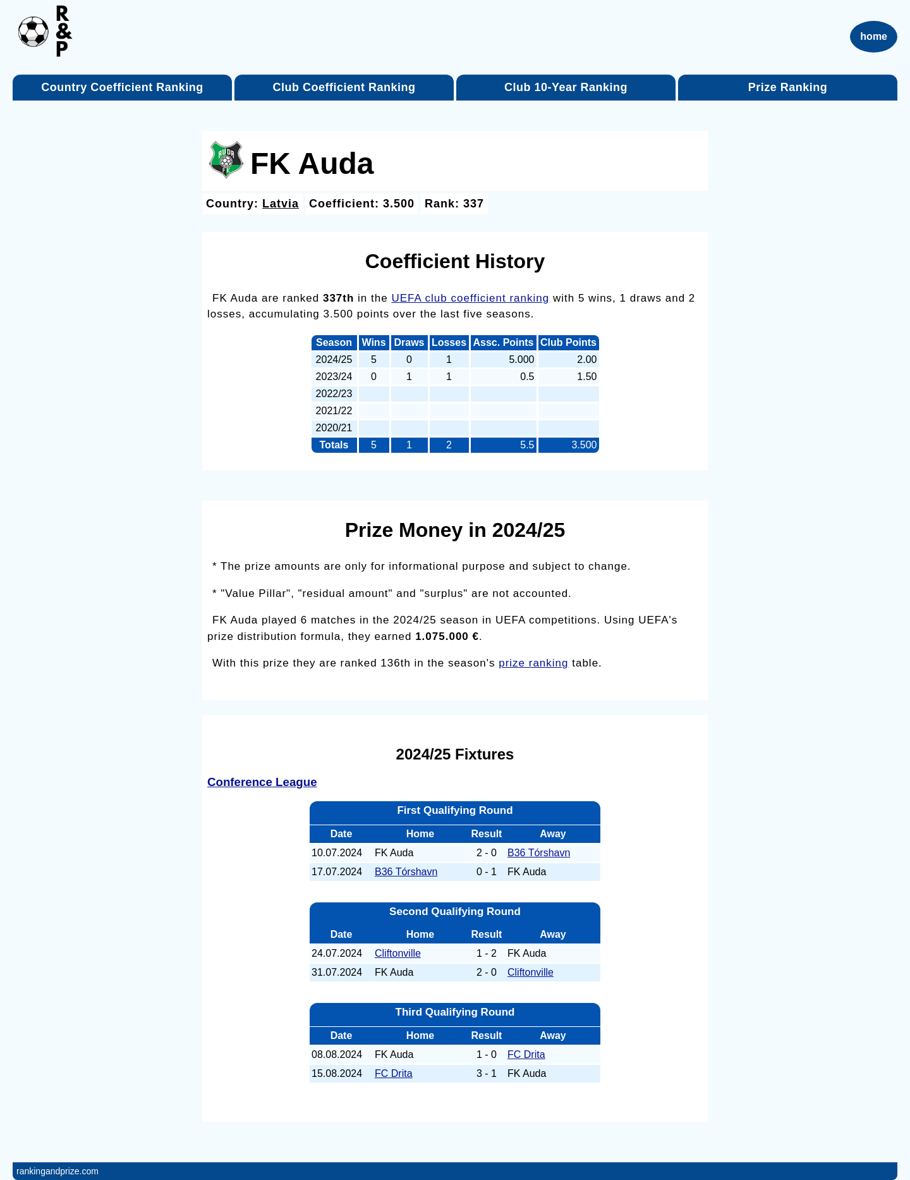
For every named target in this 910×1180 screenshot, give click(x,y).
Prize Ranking (788, 87)
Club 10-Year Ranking (566, 87)
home (873, 36)
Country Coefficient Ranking (122, 87)
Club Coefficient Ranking (343, 87)
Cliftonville (398, 953)
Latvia (280, 203)
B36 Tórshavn (538, 852)
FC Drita (526, 1054)
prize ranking (533, 663)
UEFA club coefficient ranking (470, 298)
